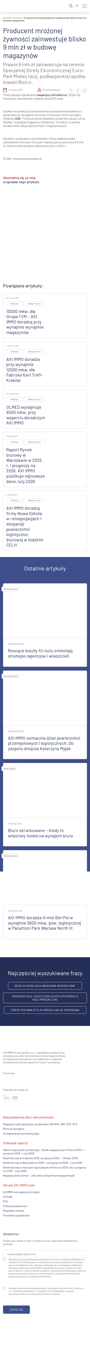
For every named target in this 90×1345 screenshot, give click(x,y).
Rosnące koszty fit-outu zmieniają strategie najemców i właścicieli (40, 653)
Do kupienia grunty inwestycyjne (21, 1133)
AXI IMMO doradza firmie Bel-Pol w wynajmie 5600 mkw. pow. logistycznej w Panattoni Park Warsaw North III (44, 923)
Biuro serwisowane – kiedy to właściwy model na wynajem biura (40, 833)
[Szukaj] (71, 6)
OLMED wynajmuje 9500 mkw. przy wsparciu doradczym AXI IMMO (25, 415)
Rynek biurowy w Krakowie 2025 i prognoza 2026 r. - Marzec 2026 (40, 1158)
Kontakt (8, 1196)
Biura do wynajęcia (13, 1128)
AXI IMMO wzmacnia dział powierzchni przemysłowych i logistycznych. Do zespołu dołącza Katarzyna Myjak (44, 743)
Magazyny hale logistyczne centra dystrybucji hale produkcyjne (45, 998)
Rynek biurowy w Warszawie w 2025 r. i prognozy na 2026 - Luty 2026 (42, 1162)
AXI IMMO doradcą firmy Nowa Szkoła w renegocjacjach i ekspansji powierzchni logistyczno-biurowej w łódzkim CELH (24, 526)
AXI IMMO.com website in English (21, 1192)
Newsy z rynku (34, 303)
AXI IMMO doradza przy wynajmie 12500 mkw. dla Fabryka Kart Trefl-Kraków (24, 369)
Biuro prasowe (10, 589)
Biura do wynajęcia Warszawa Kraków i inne (45, 985)
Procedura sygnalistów (16, 1215)
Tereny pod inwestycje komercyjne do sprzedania (45, 1010)
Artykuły (17, 17)
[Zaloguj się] (77, 5)
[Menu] (84, 6)
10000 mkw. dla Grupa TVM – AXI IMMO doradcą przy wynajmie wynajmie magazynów (25, 322)
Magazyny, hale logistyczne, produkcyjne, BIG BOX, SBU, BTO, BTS (40, 1124)
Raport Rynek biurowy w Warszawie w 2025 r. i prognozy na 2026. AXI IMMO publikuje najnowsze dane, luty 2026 (25, 465)
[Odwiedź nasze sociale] (6, 1097)
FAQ (5, 1201)
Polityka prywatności (15, 1206)
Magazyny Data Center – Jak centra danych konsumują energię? (39, 1175)
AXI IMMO (7, 17)
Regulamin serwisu (13, 1210)
